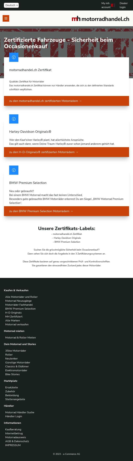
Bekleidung (12, 395)
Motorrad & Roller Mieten (20, 337)
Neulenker (11, 358)
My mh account (106, 5)
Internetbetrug (14, 433)
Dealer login (124, 5)
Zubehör (10, 391)
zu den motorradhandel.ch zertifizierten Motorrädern (45, 101)
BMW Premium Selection (20, 309)
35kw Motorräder (15, 351)
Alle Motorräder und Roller (21, 297)
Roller (9, 354)
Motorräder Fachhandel (19, 305)
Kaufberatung (13, 429)
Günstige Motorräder (17, 362)
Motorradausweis (15, 437)
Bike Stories (12, 374)
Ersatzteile (11, 387)
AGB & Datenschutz (17, 441)
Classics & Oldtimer (17, 366)
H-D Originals (13, 312)
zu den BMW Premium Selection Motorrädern (41, 211)
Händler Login (13, 416)
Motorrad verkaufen (17, 324)
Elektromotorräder (16, 370)
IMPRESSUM (13, 445)
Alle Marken (12, 320)
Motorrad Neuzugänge (18, 301)
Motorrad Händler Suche (19, 412)
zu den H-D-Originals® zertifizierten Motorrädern (43, 152)
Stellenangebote (15, 399)
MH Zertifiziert (13, 316)
